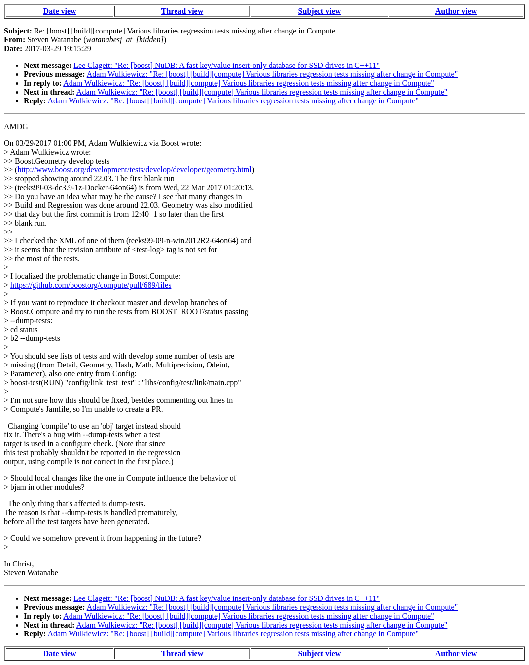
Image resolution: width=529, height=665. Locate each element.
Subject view (319, 11)
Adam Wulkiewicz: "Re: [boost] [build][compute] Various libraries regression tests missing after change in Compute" (272, 74)
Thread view (182, 11)
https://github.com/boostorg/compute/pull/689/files (90, 285)
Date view (59, 11)
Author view (456, 11)
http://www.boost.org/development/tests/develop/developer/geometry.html (134, 170)
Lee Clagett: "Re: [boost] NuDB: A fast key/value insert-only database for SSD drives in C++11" (226, 65)
